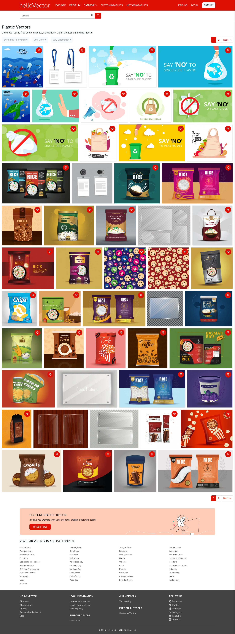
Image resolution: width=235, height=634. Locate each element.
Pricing (182, 5)
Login (194, 5)
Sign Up (208, 5)
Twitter (174, 605)
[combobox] (15, 40)
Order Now (40, 526)
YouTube (175, 616)
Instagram (175, 612)
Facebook (175, 601)
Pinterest (175, 608)
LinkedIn (174, 619)
